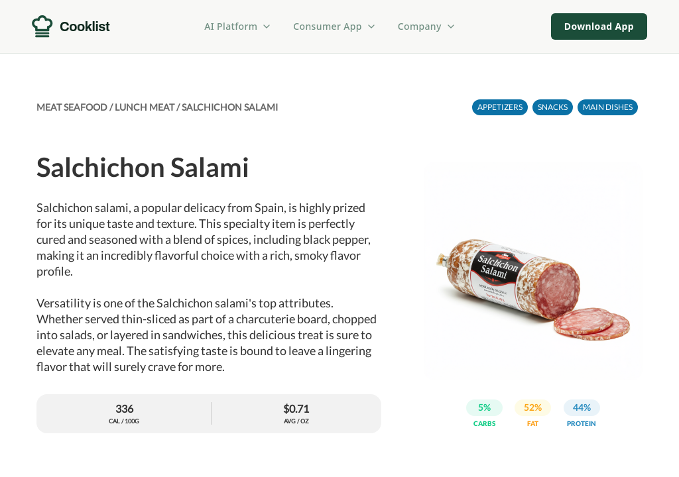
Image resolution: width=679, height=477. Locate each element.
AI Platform (238, 26)
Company (427, 26)
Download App (599, 26)
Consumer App (334, 26)
